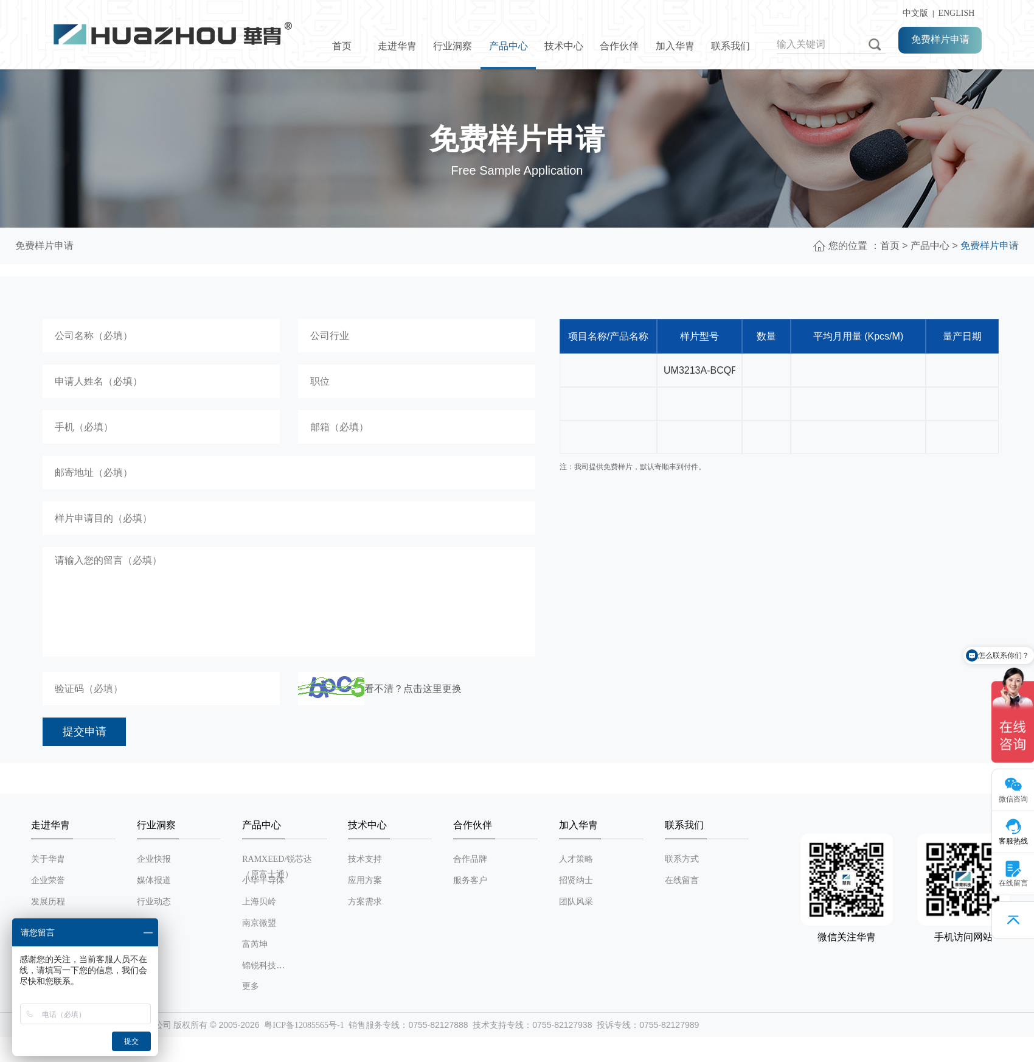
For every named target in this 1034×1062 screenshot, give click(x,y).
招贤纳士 (576, 880)
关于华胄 (48, 859)
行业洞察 (452, 46)
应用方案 (365, 880)
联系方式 (682, 859)
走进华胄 (397, 46)
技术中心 (563, 46)
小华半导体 (263, 880)
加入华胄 (675, 46)
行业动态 (154, 901)
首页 (342, 46)
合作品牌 (470, 859)
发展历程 (48, 901)
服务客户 (470, 880)
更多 (250, 986)
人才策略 (576, 859)
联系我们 (730, 46)
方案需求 (365, 901)
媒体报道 (154, 880)
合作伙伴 (619, 46)
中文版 (913, 13)
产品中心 (508, 46)
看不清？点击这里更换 (413, 688)
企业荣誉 (48, 880)
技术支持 (365, 859)
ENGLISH (956, 13)
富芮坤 (255, 944)
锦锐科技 (259, 965)
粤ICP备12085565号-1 (304, 1025)
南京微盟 (259, 923)
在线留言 (682, 880)
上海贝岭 (259, 901)
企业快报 (154, 859)
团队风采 (576, 901)
